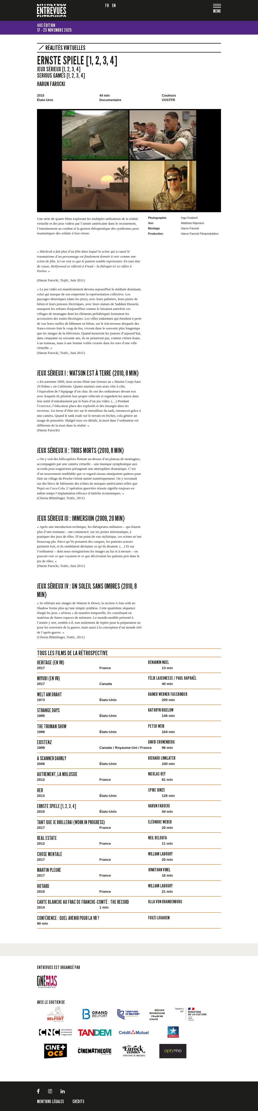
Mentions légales (50, 1101)
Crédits (78, 1101)
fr (107, 5)
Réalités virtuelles (65, 48)
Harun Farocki (51, 84)
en (114, 5)
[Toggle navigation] (217, 11)
